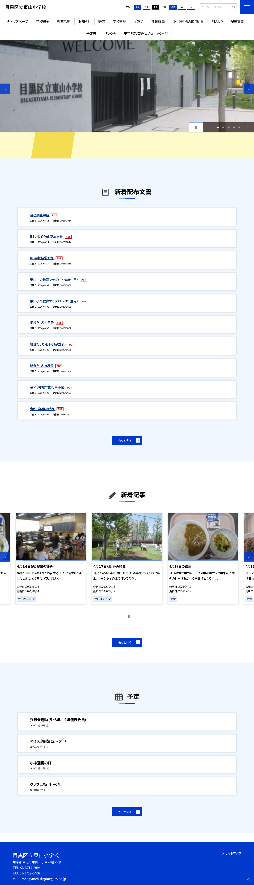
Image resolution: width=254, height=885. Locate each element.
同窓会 (139, 21)
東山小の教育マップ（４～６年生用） (54, 279)
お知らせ (84, 21)
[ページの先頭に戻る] (249, 880)
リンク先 (110, 33)
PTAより (217, 21)
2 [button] (223, 127)
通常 (138, 7)
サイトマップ (233, 853)
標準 (173, 7)
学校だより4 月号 (42, 322)
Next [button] (249, 89)
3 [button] (229, 127)
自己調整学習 (40, 215)
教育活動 (63, 21)
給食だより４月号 (42, 365)
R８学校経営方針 (42, 257)
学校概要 (42, 21)
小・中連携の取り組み (188, 21)
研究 (101, 21)
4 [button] (234, 127)
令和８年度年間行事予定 (47, 387)
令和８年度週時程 (42, 408)
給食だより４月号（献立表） (48, 344)
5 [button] (239, 127)
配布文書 (237, 21)
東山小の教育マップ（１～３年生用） (54, 301)
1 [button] (218, 127)
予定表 (91, 33)
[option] (127, 86)
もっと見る (125, 440)
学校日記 (119, 21)
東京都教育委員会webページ (146, 33)
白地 (146, 7)
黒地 (155, 7)
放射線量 (158, 21)
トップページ (19, 21)
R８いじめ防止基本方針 (47, 236)
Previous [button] (5, 89)
